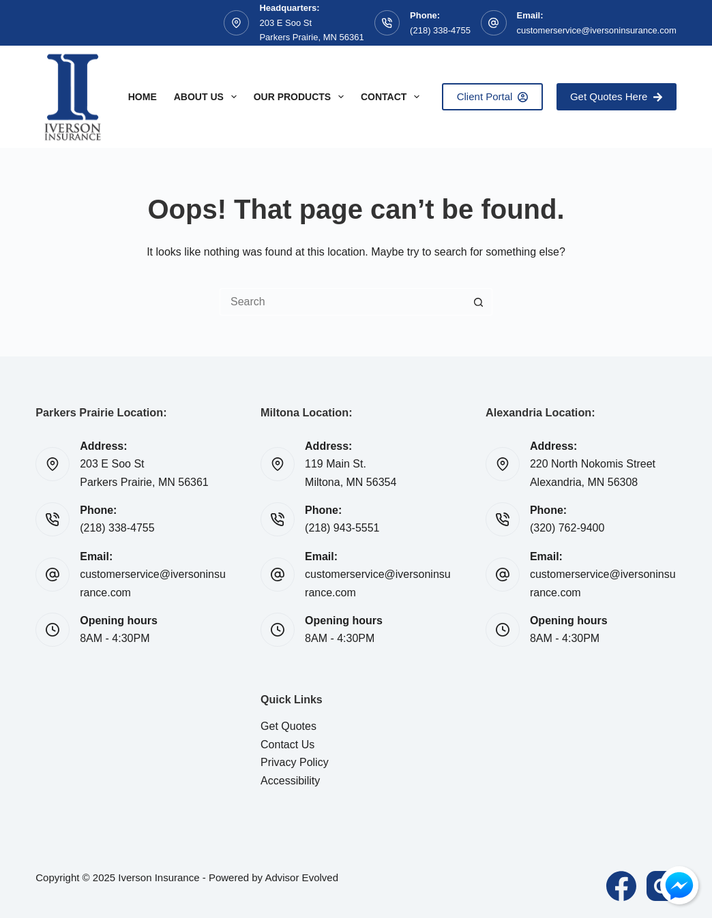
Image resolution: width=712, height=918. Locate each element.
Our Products (301, 97)
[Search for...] (342, 302)
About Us (208, 97)
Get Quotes (288, 726)
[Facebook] (621, 886)
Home (142, 96)
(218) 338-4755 (440, 30)
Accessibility (290, 780)
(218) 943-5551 (342, 528)
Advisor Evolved (301, 877)
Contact (393, 97)
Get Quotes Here (616, 96)
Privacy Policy (295, 762)
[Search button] (478, 302)
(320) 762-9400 (567, 528)
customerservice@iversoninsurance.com (597, 30)
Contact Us (287, 744)
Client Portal (492, 96)
